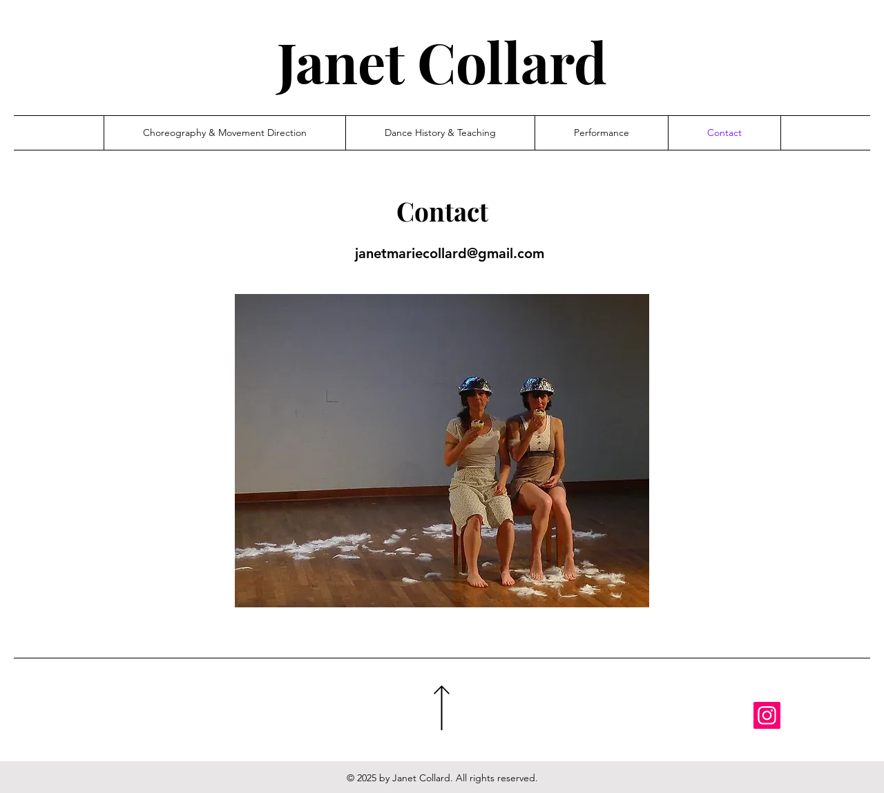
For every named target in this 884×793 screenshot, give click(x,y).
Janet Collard (442, 61)
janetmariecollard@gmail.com (449, 253)
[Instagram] (766, 715)
